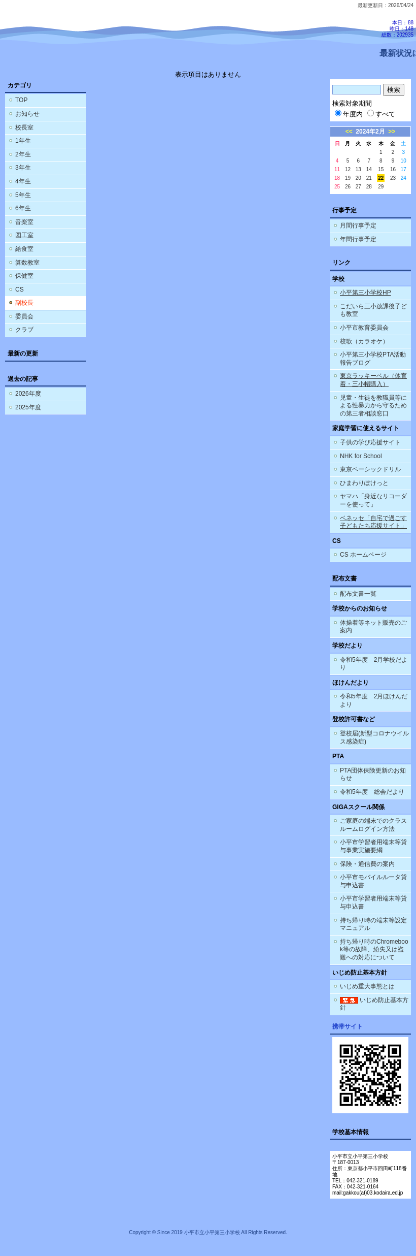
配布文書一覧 (358, 593)
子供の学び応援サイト (370, 442)
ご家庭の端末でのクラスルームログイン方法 (373, 824)
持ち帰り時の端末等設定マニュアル (373, 924)
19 (348, 178)
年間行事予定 (358, 239)
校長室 (24, 127)
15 (381, 169)
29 (381, 186)
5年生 (23, 195)
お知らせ (27, 113)
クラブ (24, 329)
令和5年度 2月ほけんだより (373, 700)
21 (369, 178)
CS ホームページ (363, 554)
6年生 (23, 208)
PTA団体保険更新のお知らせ (373, 774)
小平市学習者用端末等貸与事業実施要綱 (373, 846)
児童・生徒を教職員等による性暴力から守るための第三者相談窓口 (373, 405)
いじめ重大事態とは (367, 986)
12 (348, 169)
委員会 (24, 316)
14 (369, 169)
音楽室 (24, 222)
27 (358, 186)
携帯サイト (347, 1026)
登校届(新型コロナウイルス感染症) (374, 737)
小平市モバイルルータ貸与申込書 (373, 881)
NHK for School (361, 456)
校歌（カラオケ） (364, 341)
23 (393, 178)
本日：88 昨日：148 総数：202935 (397, 29)
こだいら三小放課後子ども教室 (373, 310)
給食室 (24, 248)
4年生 (23, 181)
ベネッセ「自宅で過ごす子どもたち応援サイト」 (373, 522)
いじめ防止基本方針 (374, 1004)
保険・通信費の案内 (367, 863)
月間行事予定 (358, 225)
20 (358, 178)
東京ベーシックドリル (370, 469)
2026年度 (28, 393)
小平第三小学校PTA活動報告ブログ (373, 358)
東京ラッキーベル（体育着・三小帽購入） (373, 380)
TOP (21, 100)
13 (358, 169)
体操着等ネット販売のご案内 (373, 626)
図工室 (24, 235)
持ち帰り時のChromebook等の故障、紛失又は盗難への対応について (374, 949)
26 (348, 186)
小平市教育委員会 (364, 327)
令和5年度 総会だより (372, 791)
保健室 (24, 275)
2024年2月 (370, 131)
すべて (381, 114)
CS (19, 289)
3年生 (23, 167)
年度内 (349, 114)
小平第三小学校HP (365, 292)
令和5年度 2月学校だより (373, 663)
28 (369, 186)
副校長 (24, 302)
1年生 (23, 140)
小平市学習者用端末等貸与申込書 (373, 902)
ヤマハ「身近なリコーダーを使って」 (373, 500)
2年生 (23, 154)
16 (393, 169)
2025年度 (28, 407)
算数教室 (27, 262)
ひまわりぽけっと (364, 483)
